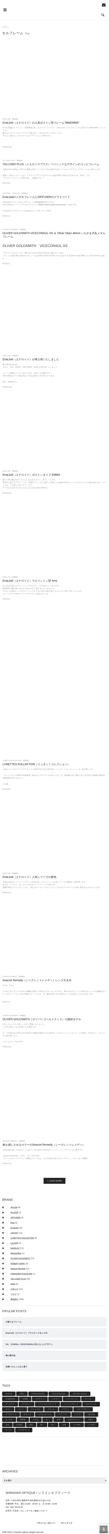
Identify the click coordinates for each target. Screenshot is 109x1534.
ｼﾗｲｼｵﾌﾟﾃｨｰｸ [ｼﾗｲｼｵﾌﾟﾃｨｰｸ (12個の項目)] (24, 1430)
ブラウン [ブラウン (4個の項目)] (65, 1409)
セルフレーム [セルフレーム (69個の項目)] (91, 1404)
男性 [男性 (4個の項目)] (31, 1425)
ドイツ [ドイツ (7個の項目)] (21, 1409)
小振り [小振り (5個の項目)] (90, 1420)
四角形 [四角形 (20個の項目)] (23, 1420)
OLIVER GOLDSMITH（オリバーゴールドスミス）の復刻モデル (42, 1019)
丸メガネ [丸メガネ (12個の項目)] (9, 1420)
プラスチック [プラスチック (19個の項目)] (11, 1414)
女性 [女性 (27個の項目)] (58, 1420)
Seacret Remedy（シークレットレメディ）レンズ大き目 (37, 980)
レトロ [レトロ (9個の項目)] (77, 1414)
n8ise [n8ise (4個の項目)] (22, 1394)
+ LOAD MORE (54, 1181)
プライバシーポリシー (46, 1523)
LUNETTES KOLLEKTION (12, 760)
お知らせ (14, 1289)
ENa (12, 1223)
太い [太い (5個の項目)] (47, 1420)
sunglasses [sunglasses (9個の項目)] (10, 1399)
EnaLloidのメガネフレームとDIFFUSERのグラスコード (36, 196)
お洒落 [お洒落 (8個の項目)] (25, 1399)
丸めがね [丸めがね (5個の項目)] (91, 1414)
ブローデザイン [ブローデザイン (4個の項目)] (83, 1409)
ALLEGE (14, 1212)
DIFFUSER (6, 193)
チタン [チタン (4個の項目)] (8, 1409)
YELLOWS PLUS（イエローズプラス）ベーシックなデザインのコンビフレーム (51, 164)
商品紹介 (15, 119)
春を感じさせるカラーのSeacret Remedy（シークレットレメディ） (44, 1144)
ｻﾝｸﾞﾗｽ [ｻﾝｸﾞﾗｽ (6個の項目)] (8, 1430)
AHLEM (14, 1207)
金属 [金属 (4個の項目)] (64, 1425)
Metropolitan (16, 1253)
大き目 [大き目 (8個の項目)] (35, 1420)
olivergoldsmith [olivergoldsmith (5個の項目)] (38, 1394)
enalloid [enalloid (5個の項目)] (9, 1394)
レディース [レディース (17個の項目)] (62, 1414)
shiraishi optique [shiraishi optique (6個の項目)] (80, 1394)
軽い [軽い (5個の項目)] (53, 1425)
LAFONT (14, 1233)
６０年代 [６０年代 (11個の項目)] (76, 1425)
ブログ (13, 1294)
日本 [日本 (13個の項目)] (7, 1425)
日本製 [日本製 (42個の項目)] (19, 1425)
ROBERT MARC (18, 1263)
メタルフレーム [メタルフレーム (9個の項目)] (44, 1414)
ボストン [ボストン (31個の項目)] (27, 1414)
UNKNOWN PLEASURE (21, 1274)
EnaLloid (7, 119)
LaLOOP (14, 1243)
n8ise (13, 1284)
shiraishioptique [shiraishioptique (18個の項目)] (58, 1394)
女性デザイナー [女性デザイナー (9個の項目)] (74, 1420)
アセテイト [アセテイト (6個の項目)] (39, 1399)
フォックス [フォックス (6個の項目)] (35, 1409)
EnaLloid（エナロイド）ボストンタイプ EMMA (31, 474)
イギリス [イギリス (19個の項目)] (55, 1399)
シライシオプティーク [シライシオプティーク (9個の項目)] (47, 1404)
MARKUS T (16, 1248)
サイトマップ (66, 1523)
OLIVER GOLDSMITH (10, 229)
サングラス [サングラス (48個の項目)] (10, 1404)
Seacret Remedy (10, 976)
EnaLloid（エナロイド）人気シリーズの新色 (29, 876)
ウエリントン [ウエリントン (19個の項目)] (71, 1399)
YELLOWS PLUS (9, 160)
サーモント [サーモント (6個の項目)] (26, 1404)
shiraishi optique (21, 1532)
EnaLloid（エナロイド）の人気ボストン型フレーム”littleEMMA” (41, 122)
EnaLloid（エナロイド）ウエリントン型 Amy (30, 580)
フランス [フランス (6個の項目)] (51, 1409)
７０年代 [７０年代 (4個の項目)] (91, 1425)
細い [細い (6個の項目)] (42, 1425)
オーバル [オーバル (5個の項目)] (88, 1399)
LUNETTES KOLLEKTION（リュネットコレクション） (36, 764)
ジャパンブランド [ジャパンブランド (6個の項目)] (71, 1404)
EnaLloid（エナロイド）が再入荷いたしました (31, 359)
